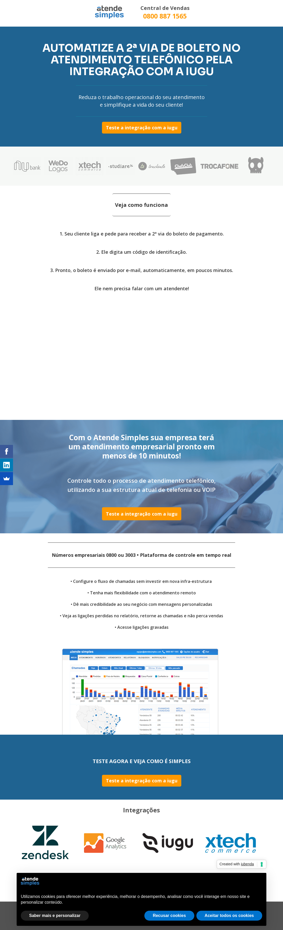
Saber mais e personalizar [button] (54, 915)
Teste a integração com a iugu (141, 127)
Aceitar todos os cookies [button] (229, 915)
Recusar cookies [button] (169, 915)
